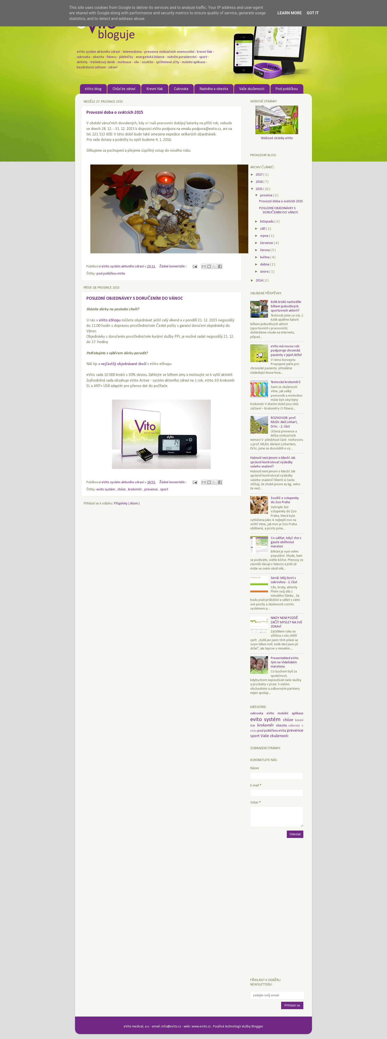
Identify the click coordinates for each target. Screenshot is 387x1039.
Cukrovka (181, 89)
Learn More (289, 13)
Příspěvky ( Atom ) (127, 503)
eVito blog (93, 89)
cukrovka (258, 713)
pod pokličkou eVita (111, 274)
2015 (259, 189)
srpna (264, 236)
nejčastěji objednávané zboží (123, 364)
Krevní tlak (154, 89)
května (265, 257)
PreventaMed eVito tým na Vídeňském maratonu (285, 662)
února (264, 272)
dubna (265, 264)
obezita (282, 725)
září (263, 229)
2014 (259, 280)
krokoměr (135, 489)
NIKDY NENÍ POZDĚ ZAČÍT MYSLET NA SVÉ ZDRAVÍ (287, 622)
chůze (121, 489)
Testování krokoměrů (286, 382)
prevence (151, 489)
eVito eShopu (110, 320)
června (265, 250)
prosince (266, 195)
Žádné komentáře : (173, 266)
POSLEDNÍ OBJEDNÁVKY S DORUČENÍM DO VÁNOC (134, 298)
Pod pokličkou (286, 89)
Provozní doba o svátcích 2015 (114, 112)
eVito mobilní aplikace (285, 713)
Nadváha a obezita (213, 89)
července (267, 243)
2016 (259, 182)
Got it (313, 13)
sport (164, 489)
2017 (259, 175)
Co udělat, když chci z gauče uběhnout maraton (286, 542)
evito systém (106, 489)
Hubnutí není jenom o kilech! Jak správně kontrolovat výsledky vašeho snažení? (272, 462)
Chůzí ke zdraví (124, 89)
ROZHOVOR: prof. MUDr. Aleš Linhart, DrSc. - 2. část (284, 422)
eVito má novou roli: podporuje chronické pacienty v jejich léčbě (286, 351)
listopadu (267, 221)
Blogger (257, 1026)
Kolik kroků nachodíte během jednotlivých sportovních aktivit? (286, 306)
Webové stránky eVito (277, 138)
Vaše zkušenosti (251, 89)
